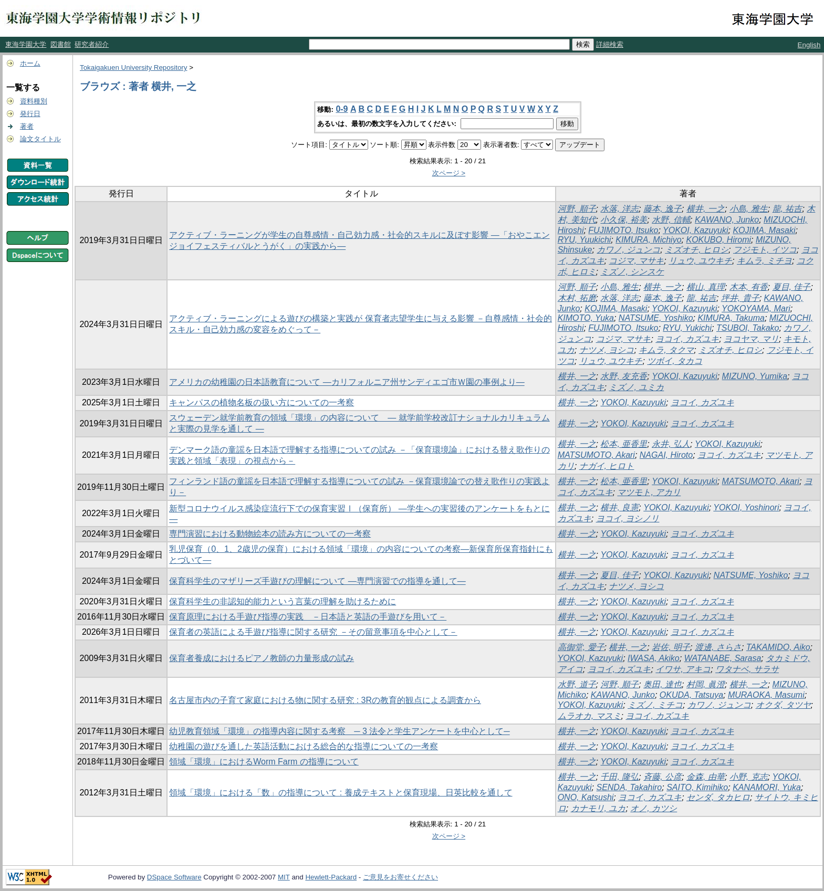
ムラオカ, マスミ (589, 715)
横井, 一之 (705, 208)
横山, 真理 (705, 286)
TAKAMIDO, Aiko (778, 647)
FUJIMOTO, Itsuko (623, 230)
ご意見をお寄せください (400, 877)
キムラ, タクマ (666, 349)
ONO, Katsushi (586, 797)
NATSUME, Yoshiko (656, 317)
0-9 (342, 108)
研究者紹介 (92, 44)
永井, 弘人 (671, 443)
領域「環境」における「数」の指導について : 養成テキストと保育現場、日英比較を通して (340, 792)
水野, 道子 (577, 684)
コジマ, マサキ (636, 260)
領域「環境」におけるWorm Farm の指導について (264, 761)
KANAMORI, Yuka (767, 787)
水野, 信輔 (671, 219)
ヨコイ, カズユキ (687, 338)
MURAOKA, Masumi (766, 694)
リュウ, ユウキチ (700, 260)
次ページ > (449, 173)
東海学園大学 (25, 44)
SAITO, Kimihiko (697, 787)
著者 (27, 126)
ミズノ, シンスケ (632, 271)
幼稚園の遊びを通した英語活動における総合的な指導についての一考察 (303, 746)
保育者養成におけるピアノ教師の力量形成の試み (261, 658)
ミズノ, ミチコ (655, 704)
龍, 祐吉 (787, 208)
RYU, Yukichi (687, 327)
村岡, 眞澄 (705, 684)
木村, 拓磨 (577, 297)
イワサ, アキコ (683, 669)
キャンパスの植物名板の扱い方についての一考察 (261, 402)
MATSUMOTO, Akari (596, 454)
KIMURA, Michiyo (648, 239)
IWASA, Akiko (654, 658)
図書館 (60, 44)
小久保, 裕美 (623, 219)
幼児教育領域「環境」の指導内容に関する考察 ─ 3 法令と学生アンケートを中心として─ (339, 731)
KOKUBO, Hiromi (718, 239)
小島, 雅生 (748, 208)
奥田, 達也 (662, 684)
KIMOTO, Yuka (586, 317)
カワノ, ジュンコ (628, 249)
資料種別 (33, 101)
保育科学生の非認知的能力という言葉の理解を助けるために (282, 601)
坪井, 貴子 (740, 297)
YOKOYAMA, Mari (756, 308)
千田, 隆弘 (619, 776)
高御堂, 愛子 (581, 647)
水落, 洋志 (619, 208)
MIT (284, 877)
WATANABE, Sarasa (723, 658)
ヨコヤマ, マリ (751, 338)
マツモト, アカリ (649, 492)
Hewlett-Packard (331, 877)
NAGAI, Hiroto (666, 454)
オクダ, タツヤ (783, 704)
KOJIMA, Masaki (764, 230)
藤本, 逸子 (662, 208)
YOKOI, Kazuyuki (695, 230)
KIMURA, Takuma (730, 317)
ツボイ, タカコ (674, 361)
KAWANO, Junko (727, 219)
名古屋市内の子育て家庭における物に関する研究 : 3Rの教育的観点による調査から (325, 700)
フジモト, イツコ (765, 249)
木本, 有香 (748, 286)
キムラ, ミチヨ (764, 260)
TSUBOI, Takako (747, 327)
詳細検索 (609, 44)
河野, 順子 (577, 208)
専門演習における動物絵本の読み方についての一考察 (270, 533)
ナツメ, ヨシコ (606, 349)
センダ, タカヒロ (718, 797)
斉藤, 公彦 (662, 776)
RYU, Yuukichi (584, 239)
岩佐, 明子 (671, 647)
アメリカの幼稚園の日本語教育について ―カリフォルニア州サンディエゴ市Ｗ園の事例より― (346, 382)
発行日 (30, 114)
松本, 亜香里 (623, 443)
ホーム (30, 63)
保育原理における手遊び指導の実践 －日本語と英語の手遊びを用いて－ (307, 616)
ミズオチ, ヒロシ (696, 249)
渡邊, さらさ (718, 647)
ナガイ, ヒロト (606, 466)
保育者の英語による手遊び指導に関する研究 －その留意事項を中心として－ (313, 631)
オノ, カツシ (653, 808)
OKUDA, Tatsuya (691, 694)
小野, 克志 (748, 776)
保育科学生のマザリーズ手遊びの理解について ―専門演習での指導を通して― (317, 580)
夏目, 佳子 (792, 286)
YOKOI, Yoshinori (746, 507)
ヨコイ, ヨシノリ (628, 518)
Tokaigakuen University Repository (133, 67)
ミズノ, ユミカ (636, 387)
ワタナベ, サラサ (747, 669)
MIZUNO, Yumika (754, 376)
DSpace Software (174, 877)
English (809, 45)
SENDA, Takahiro (629, 787)
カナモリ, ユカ (598, 808)
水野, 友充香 (623, 376)
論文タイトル (40, 139)
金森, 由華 (705, 776)
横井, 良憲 (619, 507)
